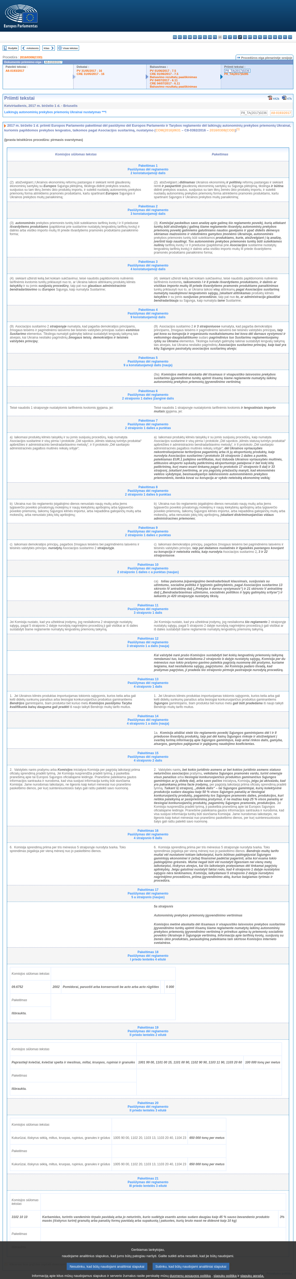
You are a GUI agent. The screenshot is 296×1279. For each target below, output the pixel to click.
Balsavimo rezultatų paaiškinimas (173, 77)
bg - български (175, 37)
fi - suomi (285, 37)
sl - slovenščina (280, 37)
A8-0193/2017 (15, 70)
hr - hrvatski (225, 37)
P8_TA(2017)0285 (236, 73)
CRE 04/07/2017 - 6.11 (165, 83)
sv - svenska (290, 37)
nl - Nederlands (255, 37)
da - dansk (190, 37)
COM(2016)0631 (168, 130)
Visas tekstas (70, 48)
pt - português (265, 37)
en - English (210, 37)
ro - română (270, 37)
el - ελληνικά (205, 37)
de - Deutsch (195, 37)
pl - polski (260, 37)
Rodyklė (12, 48)
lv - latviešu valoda (235, 37)
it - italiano (230, 37)
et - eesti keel (200, 37)
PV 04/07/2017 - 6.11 (164, 80)
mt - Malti (250, 37)
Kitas (46, 48)
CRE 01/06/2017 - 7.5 (164, 73)
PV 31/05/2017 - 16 (89, 70)
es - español (180, 37)
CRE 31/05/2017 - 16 (90, 73)
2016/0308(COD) (31, 57)
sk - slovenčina (275, 37)
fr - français (215, 37)
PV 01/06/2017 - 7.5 (163, 70)
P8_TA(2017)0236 (237, 70)
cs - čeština (185, 37)
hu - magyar (245, 37)
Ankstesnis (32, 48)
